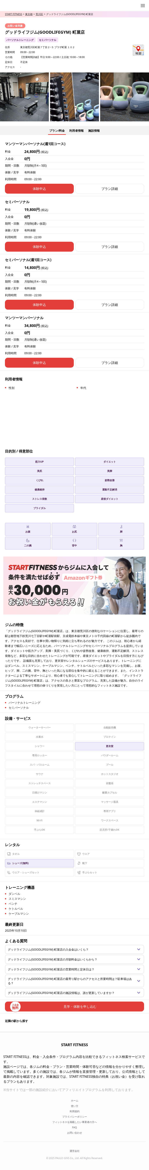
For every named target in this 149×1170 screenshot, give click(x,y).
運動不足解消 (109, 489)
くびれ (39, 480)
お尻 (74, 529)
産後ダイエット (109, 499)
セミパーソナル (47, 40)
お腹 (27, 529)
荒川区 (39, 14)
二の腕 (28, 543)
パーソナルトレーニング (20, 40)
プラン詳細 (109, 188)
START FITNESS (13, 14)
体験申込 (39, 188)
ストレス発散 (39, 499)
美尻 (39, 471)
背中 (74, 543)
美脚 (109, 471)
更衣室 (109, 746)
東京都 (29, 14)
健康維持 (40, 489)
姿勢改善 (110, 480)
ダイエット (109, 461)
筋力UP (39, 461)
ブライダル (39, 508)
